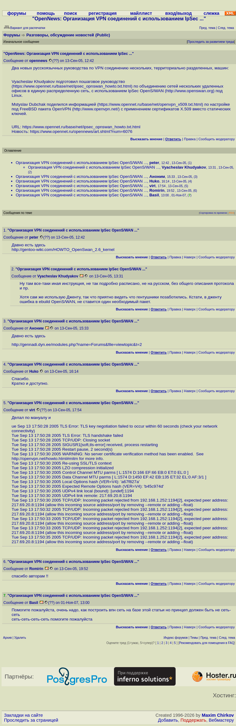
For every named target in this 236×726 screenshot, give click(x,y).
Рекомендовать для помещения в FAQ (206, 643)
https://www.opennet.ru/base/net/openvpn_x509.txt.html (150, 104)
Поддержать (193, 720)
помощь (46, 13)
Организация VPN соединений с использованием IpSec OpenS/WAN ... (81, 162)
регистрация (102, 13)
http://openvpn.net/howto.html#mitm (45, 458)
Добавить (168, 720)
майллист (141, 13)
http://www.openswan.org (189, 90)
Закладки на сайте (23, 715)
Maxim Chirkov (218, 715)
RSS (231, 212)
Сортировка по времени (213, 212)
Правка (190, 139)
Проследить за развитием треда (211, 41)
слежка (211, 13)
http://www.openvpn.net (95, 109)
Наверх (190, 257)
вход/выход (178, 13)
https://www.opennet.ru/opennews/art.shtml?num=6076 (81, 131)
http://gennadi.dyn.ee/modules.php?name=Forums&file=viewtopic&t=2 (77, 344)
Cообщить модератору (216, 139)
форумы (16, 13)
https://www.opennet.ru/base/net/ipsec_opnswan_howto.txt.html (72, 86)
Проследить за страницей (31, 720)
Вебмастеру (221, 720)
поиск (70, 13)
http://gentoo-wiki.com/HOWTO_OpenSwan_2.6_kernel (63, 249)
